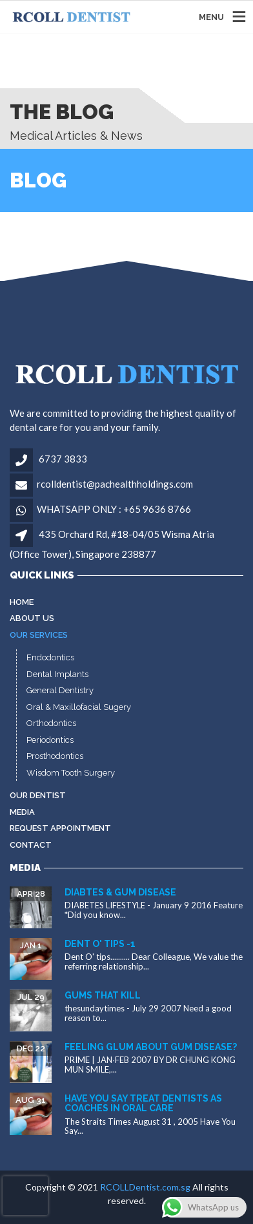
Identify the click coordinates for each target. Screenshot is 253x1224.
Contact (31, 845)
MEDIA (22, 812)
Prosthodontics (54, 756)
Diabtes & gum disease (120, 892)
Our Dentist (38, 795)
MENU (211, 16)
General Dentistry (60, 690)
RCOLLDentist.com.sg (145, 1186)
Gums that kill (103, 995)
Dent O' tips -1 (100, 944)
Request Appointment (60, 828)
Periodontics (50, 740)
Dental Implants (57, 674)
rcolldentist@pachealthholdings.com (115, 484)
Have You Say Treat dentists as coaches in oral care (143, 1103)
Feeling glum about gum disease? (151, 1047)
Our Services (39, 635)
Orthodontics (51, 723)
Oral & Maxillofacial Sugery (78, 707)
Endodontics (50, 657)
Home (22, 602)
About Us (32, 618)
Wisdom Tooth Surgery (70, 773)
